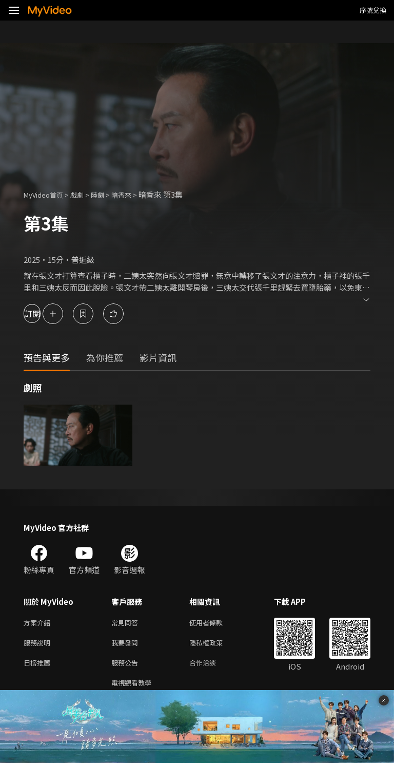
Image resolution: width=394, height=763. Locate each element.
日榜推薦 (39, 666)
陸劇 (107, 194)
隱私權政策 (214, 644)
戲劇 (85, 194)
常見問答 (126, 623)
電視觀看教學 (134, 687)
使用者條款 (214, 623)
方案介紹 (39, 623)
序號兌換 (373, 10)
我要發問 (126, 644)
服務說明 (39, 644)
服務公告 (126, 666)
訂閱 (44, 313)
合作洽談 (210, 666)
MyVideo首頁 (47, 194)
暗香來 (134, 194)
